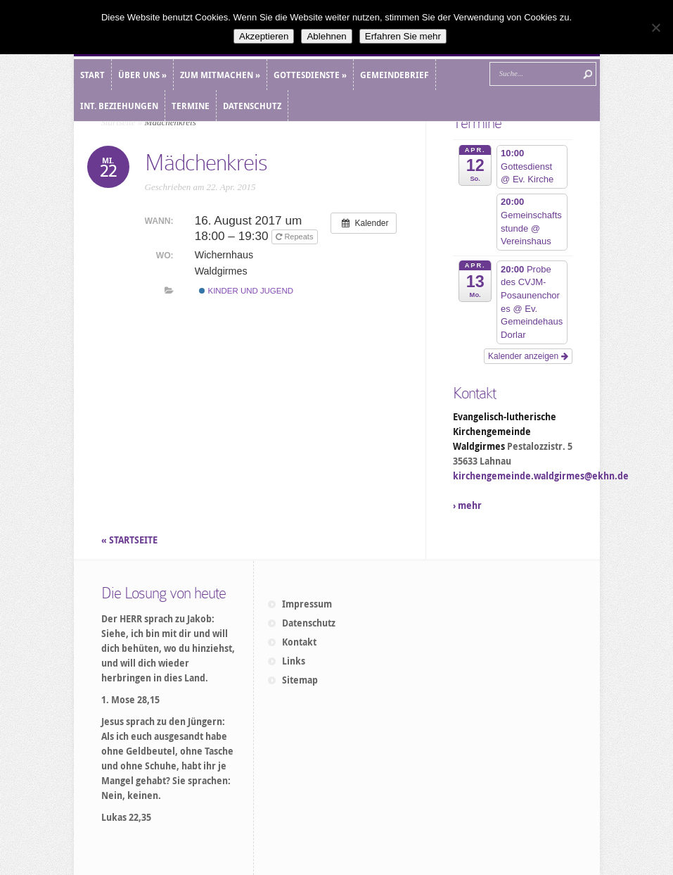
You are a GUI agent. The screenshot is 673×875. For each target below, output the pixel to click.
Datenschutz (308, 623)
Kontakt (299, 642)
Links (293, 661)
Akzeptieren (263, 36)
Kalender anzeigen (528, 356)
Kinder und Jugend (246, 291)
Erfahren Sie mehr (403, 36)
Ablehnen (326, 36)
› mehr (467, 505)
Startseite (118, 122)
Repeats (295, 236)
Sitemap (300, 680)
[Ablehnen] (655, 27)
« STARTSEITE (130, 540)
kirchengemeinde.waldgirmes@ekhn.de (541, 476)
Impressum (307, 604)
